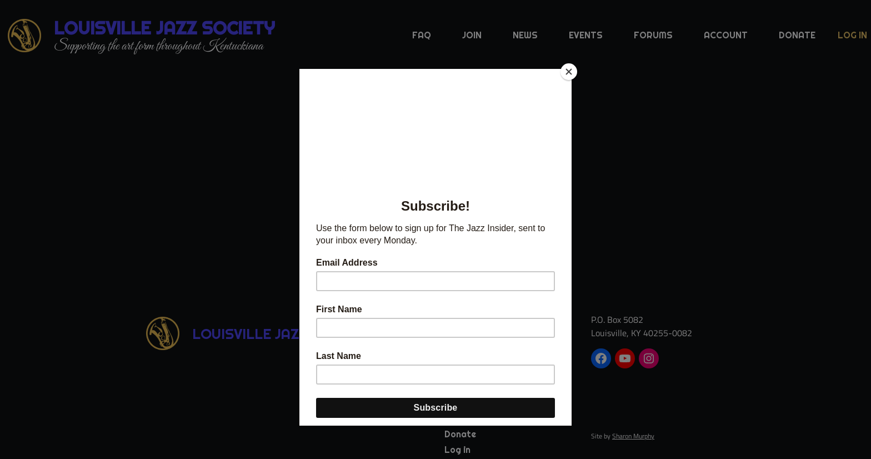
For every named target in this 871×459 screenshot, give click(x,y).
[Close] (568, 71)
